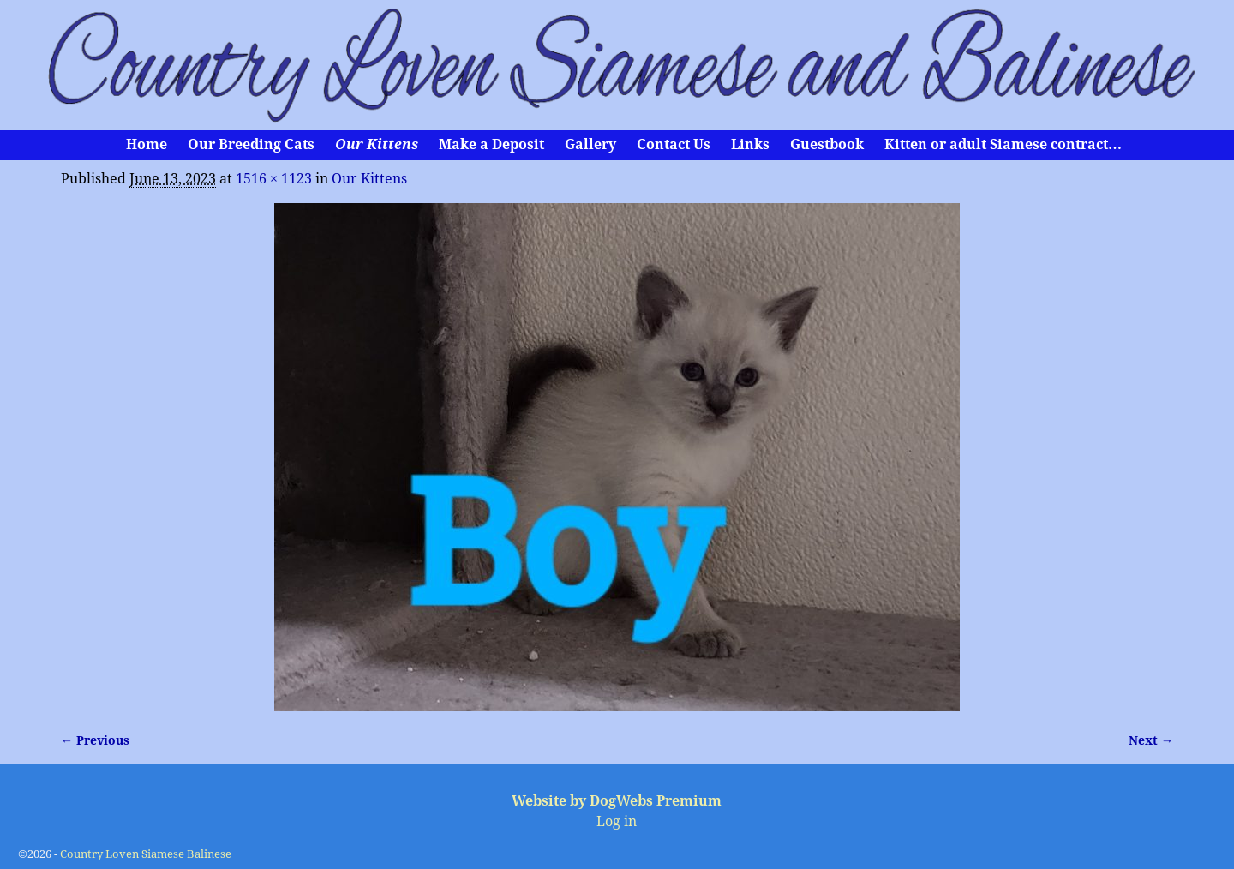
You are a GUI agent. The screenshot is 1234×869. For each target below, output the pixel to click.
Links (750, 144)
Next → (1151, 740)
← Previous (95, 740)
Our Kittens (376, 144)
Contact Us (673, 144)
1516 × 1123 (274, 179)
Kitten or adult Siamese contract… (1003, 144)
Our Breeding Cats (251, 144)
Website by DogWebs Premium (617, 801)
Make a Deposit (491, 144)
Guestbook (827, 144)
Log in (616, 821)
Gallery (590, 144)
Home (146, 144)
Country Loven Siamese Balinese (145, 854)
